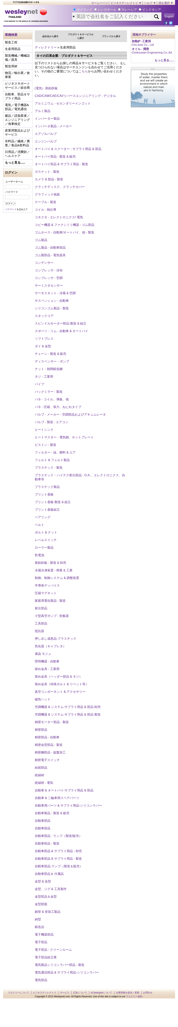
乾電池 (39, 555)
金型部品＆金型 (46, 896)
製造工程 (11, 42)
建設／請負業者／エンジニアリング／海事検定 (17, 119)
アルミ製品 (42, 111)
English (169, 16)
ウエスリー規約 (134, 996)
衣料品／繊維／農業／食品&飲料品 (17, 143)
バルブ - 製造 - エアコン (51, 422)
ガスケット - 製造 (47, 171)
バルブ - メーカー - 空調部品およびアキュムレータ (70, 414)
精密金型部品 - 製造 (49, 744)
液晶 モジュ (43, 653)
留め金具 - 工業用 (47, 669)
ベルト (39, 524)
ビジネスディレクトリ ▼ (126, 2)
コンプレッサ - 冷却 (49, 270)
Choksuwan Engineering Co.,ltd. (152, 52)
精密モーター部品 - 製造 (52, 722)
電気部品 (41, 980)
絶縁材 (39, 775)
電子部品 (41, 942)
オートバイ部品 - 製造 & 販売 (55, 156)
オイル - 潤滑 (140, 49)
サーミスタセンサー (49, 285)
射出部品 (41, 608)
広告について (80, 992)
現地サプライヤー (144, 34)
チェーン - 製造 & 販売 (50, 353)
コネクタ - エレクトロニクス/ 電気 (59, 217)
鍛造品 (39, 927)
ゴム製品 (41, 240)
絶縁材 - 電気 (44, 782)
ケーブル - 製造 (45, 202)
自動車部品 (42, 820)
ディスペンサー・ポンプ (52, 361)
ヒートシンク (44, 429)
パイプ (39, 384)
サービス (64, 992)
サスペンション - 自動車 (52, 300)
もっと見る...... (15, 162)
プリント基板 (44, 494)
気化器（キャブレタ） (50, 646)
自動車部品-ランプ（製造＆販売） (59, 866)
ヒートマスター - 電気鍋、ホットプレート (64, 437)
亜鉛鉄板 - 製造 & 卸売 (50, 562)
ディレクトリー (46, 47)
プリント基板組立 (47, 509)
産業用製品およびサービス (17, 132)
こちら (83, 71)
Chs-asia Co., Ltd (143, 44)
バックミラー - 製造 (49, 391)
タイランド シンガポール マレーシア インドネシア (118, 9)
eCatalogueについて (101, 992)
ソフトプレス (44, 338)
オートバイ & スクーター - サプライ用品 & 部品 (68, 149)
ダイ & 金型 (43, 346)
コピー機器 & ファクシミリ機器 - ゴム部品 (65, 224)
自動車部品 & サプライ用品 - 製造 (58, 858)
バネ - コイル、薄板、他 (52, 399)
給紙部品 (41, 767)
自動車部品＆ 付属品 (49, 873)
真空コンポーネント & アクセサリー (60, 691)
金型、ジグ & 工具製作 (51, 889)
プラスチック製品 (47, 487)
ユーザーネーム (14, 181)
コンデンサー (44, 262)
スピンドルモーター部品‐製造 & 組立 (61, 323)
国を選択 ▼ (166, 2)
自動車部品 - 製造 (47, 843)
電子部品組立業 (46, 957)
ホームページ (99, 2)
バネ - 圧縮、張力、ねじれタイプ (58, 407)
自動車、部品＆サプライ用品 (17, 96)
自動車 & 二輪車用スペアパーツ (57, 798)
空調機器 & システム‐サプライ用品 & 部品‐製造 (68, 714)
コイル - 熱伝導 (45, 209)
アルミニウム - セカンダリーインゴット (63, 103)
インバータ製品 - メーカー (53, 126)
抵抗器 (39, 631)
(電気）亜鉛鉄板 (46, 88)
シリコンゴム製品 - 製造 (52, 308)
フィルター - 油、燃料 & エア (55, 452)
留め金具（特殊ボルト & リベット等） (62, 684)
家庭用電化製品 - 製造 (50, 600)
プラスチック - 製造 (49, 467)
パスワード (11, 191)
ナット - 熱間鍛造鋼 (49, 369)
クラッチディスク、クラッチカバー (60, 187)
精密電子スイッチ (47, 760)
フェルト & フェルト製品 (52, 460)
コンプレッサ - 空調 (49, 278)
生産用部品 (13, 49)
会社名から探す (50, 36)
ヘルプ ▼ (150, 2)
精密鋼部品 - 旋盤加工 (50, 752)
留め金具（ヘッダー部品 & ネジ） (58, 676)
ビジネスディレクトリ (44, 992)
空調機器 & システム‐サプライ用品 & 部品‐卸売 (68, 707)
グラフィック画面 (47, 194)
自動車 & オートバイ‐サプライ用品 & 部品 (64, 790)
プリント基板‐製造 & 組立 (53, 502)
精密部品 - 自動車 (47, 737)
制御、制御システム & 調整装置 (57, 578)
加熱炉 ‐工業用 (141, 41)
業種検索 (11, 34)
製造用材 (11, 66)
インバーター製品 (47, 118)
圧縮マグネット (46, 593)
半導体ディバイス (47, 585)
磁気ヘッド (42, 699)
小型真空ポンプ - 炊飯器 (52, 615)
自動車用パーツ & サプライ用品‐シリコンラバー (68, 805)
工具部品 (41, 623)
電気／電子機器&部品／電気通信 (17, 107)
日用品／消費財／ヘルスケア (17, 154)
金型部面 (41, 904)
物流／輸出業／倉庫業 (17, 75)
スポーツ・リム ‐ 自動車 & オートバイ (61, 331)
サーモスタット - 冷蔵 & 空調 (55, 293)
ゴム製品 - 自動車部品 (50, 247)
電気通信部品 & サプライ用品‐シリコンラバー (67, 972)
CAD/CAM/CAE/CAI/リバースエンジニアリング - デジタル (75, 95)
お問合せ (147, 992)
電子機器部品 (44, 934)
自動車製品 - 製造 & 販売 (52, 813)
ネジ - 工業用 (44, 376)
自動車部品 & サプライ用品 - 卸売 (58, 851)
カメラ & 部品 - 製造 (49, 179)
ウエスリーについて (18, 992)
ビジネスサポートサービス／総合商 (17, 85)
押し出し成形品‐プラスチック (55, 638)
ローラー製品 (44, 547)
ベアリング (42, 517)
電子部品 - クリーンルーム (53, 949)
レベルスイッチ (46, 540)
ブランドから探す (111, 36)
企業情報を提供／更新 (127, 992)
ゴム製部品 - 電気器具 (50, 255)
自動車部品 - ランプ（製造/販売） (58, 836)
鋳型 (38, 919)
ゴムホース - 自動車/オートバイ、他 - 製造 (64, 232)
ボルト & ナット (46, 532)
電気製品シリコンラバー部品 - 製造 (59, 964)
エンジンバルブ (46, 141)
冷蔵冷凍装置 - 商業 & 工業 (54, 570)
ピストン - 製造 (45, 444)
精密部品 (41, 729)
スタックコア (44, 315)
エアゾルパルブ (46, 133)
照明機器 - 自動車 (47, 661)
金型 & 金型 (43, 881)
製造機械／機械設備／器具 (17, 57)
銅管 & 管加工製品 (48, 911)
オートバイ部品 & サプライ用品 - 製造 (61, 164)
